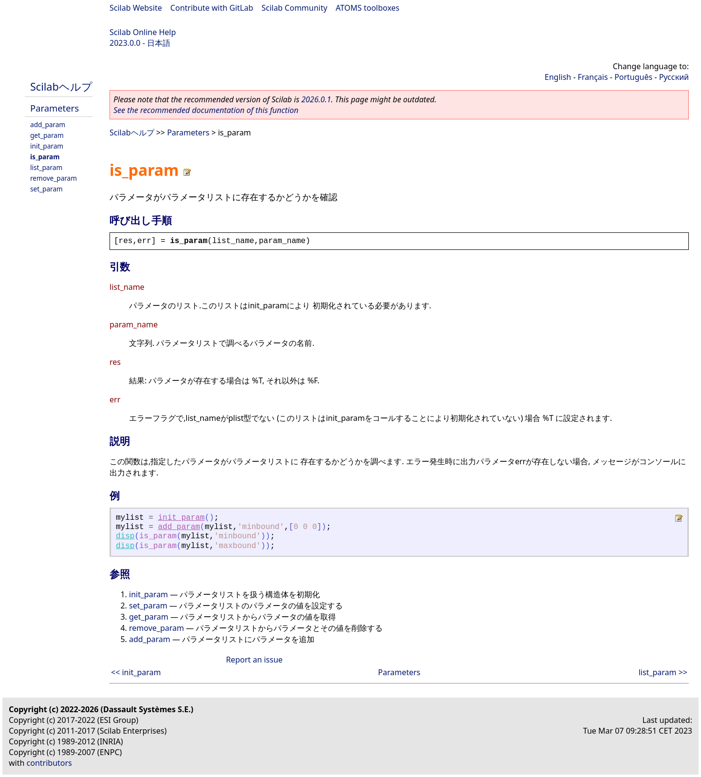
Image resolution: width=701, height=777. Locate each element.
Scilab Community (294, 7)
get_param (47, 135)
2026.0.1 (316, 99)
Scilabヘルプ (61, 86)
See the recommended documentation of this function (205, 110)
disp (125, 536)
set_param (46, 188)
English (558, 77)
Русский (674, 77)
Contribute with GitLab (211, 7)
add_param (47, 124)
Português (633, 77)
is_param (44, 156)
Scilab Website (136, 7)
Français (593, 77)
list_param (46, 167)
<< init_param (136, 672)
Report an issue (254, 659)
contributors (49, 763)
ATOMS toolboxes (368, 7)
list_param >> (663, 672)
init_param (46, 146)
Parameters (54, 108)
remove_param (53, 178)
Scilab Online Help (143, 32)
